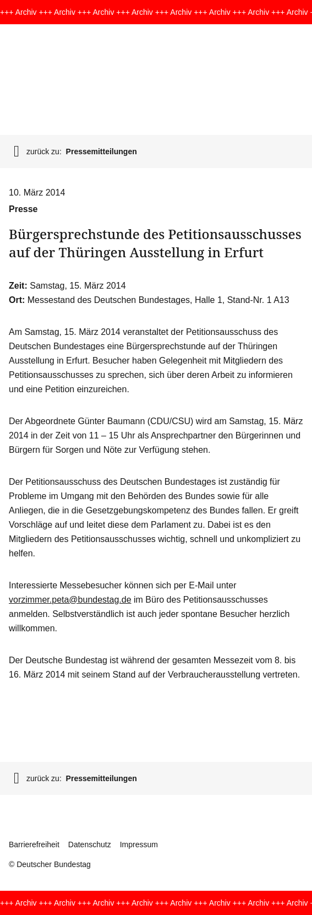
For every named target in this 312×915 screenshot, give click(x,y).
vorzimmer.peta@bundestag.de (70, 599)
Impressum (139, 844)
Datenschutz (89, 844)
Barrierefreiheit (34, 844)
